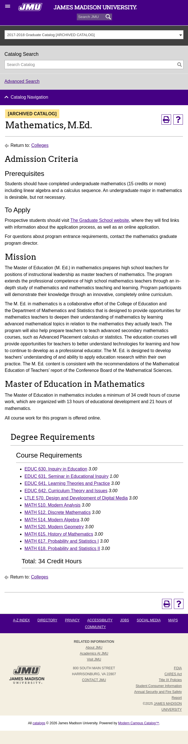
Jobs (124, 620)
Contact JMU (94, 680)
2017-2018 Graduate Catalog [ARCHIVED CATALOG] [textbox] (51, 35)
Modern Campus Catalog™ (138, 723)
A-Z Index (21, 620)
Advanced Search (22, 81)
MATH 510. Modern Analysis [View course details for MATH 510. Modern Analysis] (52, 505)
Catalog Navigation (29, 97)
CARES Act (173, 674)
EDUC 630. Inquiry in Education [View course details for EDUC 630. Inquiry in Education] (56, 469)
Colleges (40, 145)
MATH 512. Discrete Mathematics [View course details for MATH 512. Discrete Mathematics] (58, 512)
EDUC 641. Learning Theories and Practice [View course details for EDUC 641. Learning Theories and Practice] (67, 483)
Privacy (72, 620)
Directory (47, 620)
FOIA (178, 668)
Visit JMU (94, 659)
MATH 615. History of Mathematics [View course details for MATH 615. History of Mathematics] (59, 534)
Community (95, 627)
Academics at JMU (94, 653)
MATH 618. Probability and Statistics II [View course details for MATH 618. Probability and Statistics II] (62, 548)
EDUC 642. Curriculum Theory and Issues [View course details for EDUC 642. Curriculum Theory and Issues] (66, 490)
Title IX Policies (170, 680)
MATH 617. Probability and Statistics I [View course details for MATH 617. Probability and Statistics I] (62, 541)
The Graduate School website (99, 220)
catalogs (39, 723)
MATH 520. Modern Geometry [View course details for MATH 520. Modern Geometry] (54, 526)
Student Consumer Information (159, 686)
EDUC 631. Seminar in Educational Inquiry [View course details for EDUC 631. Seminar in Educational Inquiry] (67, 476)
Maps (173, 620)
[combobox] (94, 34)
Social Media (148, 620)
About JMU (94, 648)
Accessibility (99, 620)
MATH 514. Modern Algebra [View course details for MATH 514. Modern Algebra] (52, 519)
